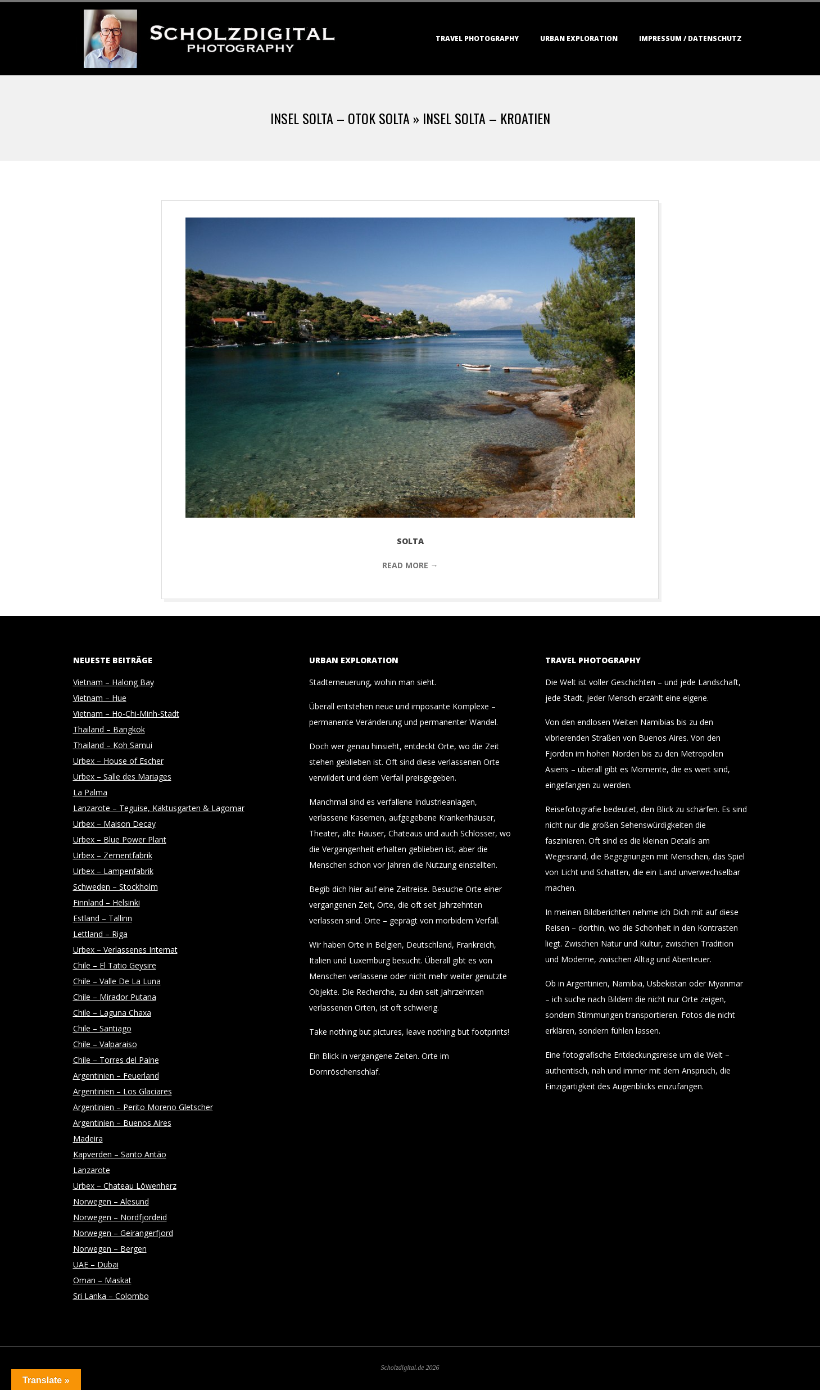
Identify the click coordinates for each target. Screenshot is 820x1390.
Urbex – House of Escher (118, 760)
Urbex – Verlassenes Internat (125, 949)
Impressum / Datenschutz (690, 38)
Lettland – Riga (100, 934)
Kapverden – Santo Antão (119, 1154)
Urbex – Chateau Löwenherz (124, 1185)
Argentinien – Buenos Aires (122, 1122)
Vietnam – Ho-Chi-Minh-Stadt (126, 713)
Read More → (410, 565)
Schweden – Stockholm (115, 886)
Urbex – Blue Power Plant (119, 839)
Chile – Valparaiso (105, 1044)
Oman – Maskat (102, 1280)
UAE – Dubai (96, 1264)
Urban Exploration (579, 38)
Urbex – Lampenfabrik (113, 871)
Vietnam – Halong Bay (113, 682)
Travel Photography (477, 38)
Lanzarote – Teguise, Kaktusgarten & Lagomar (158, 808)
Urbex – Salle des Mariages (122, 776)
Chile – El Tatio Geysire (114, 965)
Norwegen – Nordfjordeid (120, 1217)
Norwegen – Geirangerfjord (123, 1233)
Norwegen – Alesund (111, 1201)
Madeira (88, 1138)
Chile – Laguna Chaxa (112, 1012)
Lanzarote (91, 1170)
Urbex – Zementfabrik (112, 855)
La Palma (90, 792)
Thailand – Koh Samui (112, 745)
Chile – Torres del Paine (116, 1059)
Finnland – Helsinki (106, 902)
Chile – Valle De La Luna (117, 981)
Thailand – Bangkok (109, 729)
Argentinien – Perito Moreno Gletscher (143, 1107)
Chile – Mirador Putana (114, 996)
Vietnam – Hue (99, 697)
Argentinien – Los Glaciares (122, 1091)
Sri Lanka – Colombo (111, 1296)
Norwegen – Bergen (110, 1248)
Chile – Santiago (102, 1028)
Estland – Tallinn (102, 918)
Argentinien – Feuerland (116, 1075)
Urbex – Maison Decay (114, 823)
